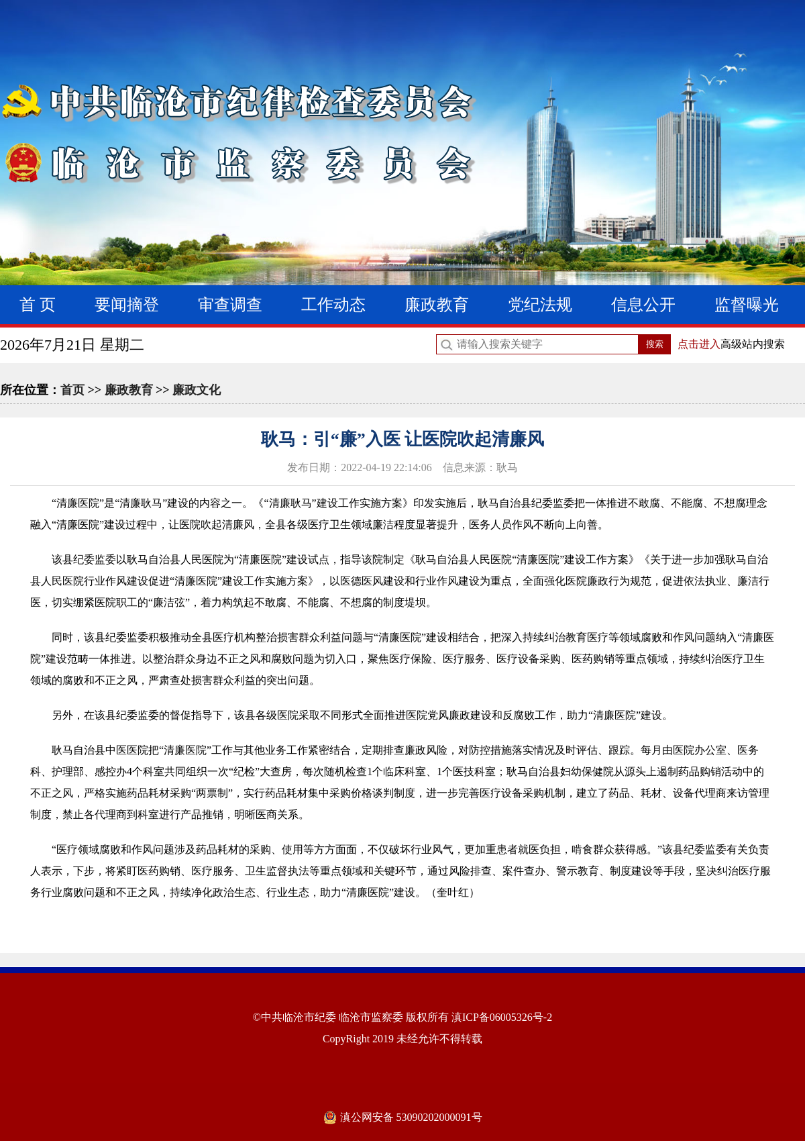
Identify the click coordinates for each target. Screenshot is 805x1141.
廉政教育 (437, 304)
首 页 (37, 304)
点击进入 (699, 344)
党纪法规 (540, 304)
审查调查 (230, 304)
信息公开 (643, 304)
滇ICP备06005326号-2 (501, 1017)
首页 (72, 390)
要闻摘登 (127, 304)
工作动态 (333, 304)
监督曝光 (746, 304)
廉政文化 (196, 390)
